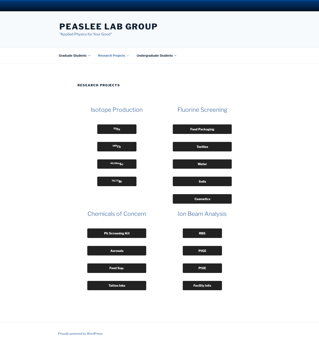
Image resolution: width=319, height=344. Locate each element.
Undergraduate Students (157, 55)
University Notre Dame (40, 5)
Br (117, 181)
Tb (117, 146)
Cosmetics (202, 199)
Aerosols (116, 251)
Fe (116, 129)
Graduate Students (75, 55)
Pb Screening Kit (117, 233)
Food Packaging (202, 129)
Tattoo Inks (117, 285)
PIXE (202, 268)
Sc (116, 164)
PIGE (202, 251)
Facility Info (202, 285)
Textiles (202, 147)
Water (202, 164)
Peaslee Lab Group (108, 26)
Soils (202, 181)
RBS (202, 233)
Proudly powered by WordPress (80, 333)
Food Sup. (116, 268)
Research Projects (113, 55)
